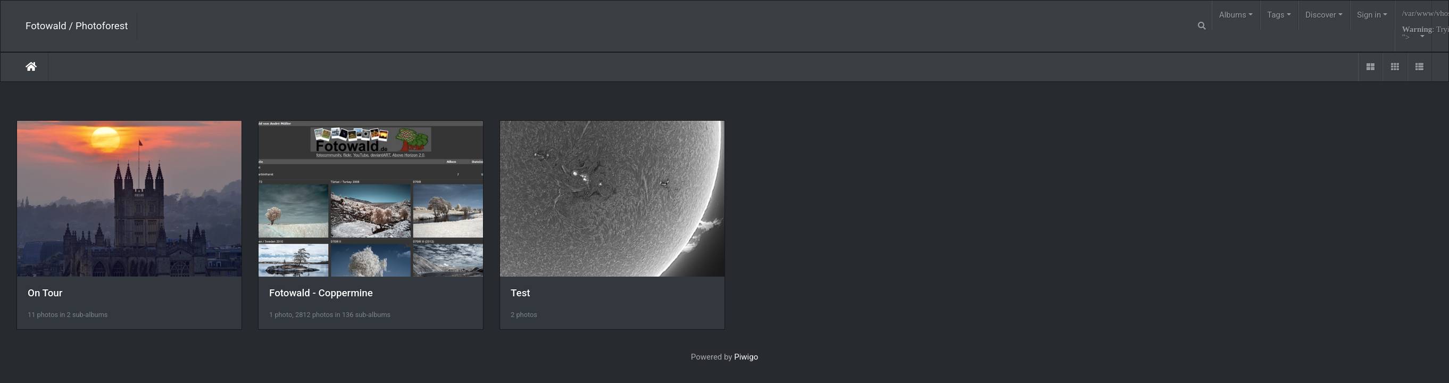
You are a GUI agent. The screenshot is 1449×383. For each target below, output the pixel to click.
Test (533, 297)
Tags (1275, 15)
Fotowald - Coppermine (327, 297)
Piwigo (746, 361)
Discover (1320, 15)
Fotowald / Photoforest (77, 26)
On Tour (45, 297)
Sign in (1369, 15)
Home (31, 66)
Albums (1232, 15)
